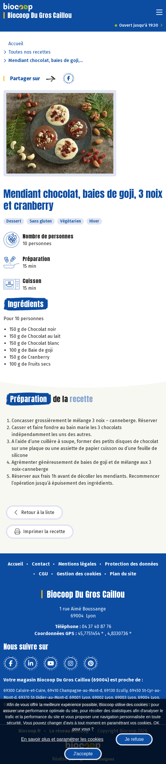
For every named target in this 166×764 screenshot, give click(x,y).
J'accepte (83, 753)
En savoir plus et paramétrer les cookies (62, 739)
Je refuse (134, 739)
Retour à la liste (34, 512)
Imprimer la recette (39, 532)
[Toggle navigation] (159, 14)
